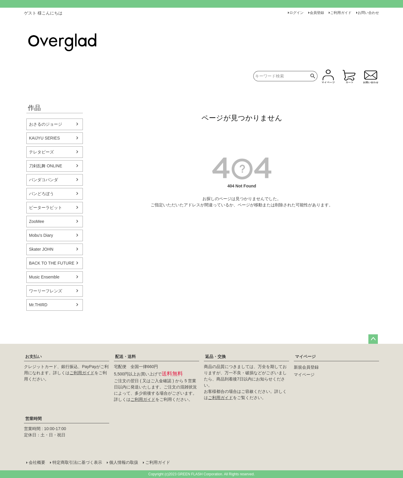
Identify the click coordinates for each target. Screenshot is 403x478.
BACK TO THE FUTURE (51, 263)
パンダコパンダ (43, 179)
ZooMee (36, 221)
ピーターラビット (45, 207)
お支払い (33, 356)
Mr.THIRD (38, 304)
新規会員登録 (306, 367)
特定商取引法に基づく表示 (77, 462)
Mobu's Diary (41, 235)
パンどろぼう (41, 193)
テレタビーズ (41, 152)
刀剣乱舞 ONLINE (45, 165)
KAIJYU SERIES (44, 138)
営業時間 (33, 418)
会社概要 (37, 462)
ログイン (296, 13)
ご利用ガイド (341, 13)
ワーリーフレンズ (45, 291)
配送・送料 (125, 356)
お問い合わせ (368, 13)
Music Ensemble (44, 277)
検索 (312, 76)
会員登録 (317, 13)
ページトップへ (373, 339)
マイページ (305, 356)
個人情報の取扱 (123, 462)
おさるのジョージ (45, 124)
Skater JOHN (41, 249)
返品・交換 (215, 356)
